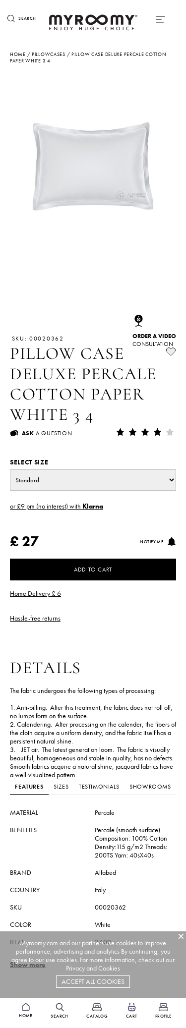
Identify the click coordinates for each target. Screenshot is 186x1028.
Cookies (109, 968)
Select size (29, 462)
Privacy (75, 968)
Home (18, 54)
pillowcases (48, 54)
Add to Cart (93, 569)
